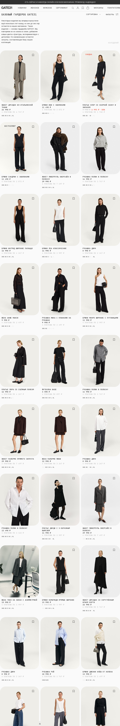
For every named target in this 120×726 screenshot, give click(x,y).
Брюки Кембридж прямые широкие (58, 600)
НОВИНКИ (22, 8)
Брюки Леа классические (54, 248)
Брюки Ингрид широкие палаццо (17, 248)
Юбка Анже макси (10, 318)
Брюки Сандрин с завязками (15, 177)
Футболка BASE (49, 389)
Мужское (47, 8)
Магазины (98, 8)
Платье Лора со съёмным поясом (18, 389)
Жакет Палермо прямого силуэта (18, 459)
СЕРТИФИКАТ (62, 8)
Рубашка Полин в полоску (95, 177)
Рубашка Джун (89, 248)
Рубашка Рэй (48, 672)
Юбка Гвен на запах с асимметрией (19, 600)
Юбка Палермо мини (51, 459)
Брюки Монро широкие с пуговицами (100, 318)
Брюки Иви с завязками (53, 105)
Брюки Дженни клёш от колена (98, 672)
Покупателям (113, 8)
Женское (35, 8)
